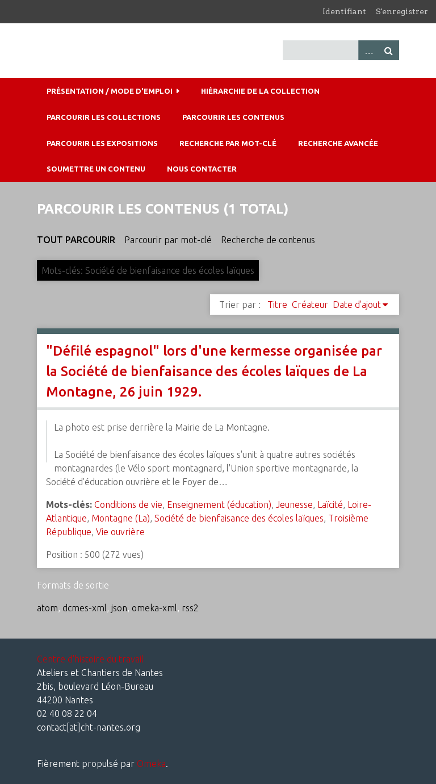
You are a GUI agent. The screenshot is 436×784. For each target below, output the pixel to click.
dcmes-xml (84, 608)
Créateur (310, 304)
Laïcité (330, 504)
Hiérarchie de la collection (260, 91)
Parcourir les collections (104, 117)
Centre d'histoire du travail (90, 659)
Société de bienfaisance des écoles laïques (239, 518)
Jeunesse (294, 504)
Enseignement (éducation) (219, 504)
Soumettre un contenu (96, 169)
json (119, 608)
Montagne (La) (120, 518)
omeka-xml (154, 608)
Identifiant (344, 11)
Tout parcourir (76, 240)
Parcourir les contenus (233, 117)
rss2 (190, 608)
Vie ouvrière (120, 532)
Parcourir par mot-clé (168, 240)
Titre (277, 304)
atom (47, 608)
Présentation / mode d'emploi (110, 91)
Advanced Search (368, 50)
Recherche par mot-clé (227, 143)
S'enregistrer (402, 11)
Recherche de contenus (268, 240)
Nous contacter (202, 169)
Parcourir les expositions (102, 143)
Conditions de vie (128, 504)
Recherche (389, 50)
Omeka (151, 763)
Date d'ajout (357, 304)
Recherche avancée (338, 143)
